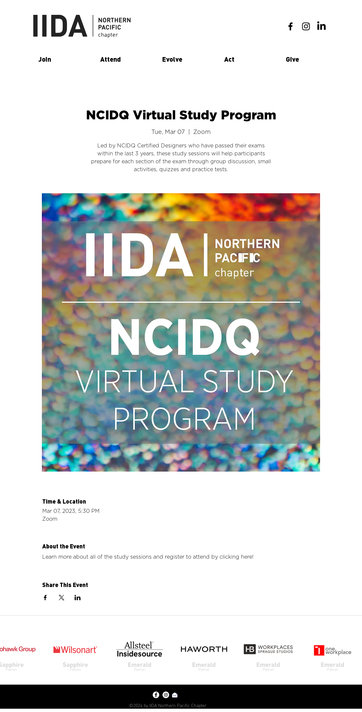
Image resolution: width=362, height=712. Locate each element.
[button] (64, 59)
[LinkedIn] (321, 26)
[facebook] (290, 26)
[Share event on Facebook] (45, 597)
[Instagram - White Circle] (166, 695)
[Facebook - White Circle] (156, 695)
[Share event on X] (61, 597)
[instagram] (306, 26)
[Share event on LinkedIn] (78, 597)
